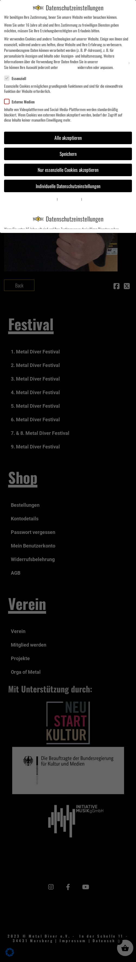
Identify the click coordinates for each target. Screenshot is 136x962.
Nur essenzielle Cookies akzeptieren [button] (68, 169)
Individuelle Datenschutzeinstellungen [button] (68, 185)
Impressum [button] (88, 199)
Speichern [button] (68, 153)
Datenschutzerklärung (114, 61)
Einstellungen (68, 67)
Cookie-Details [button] (49, 199)
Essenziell (17, 78)
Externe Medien (21, 102)
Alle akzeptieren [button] (68, 137)
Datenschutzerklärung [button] (69, 199)
